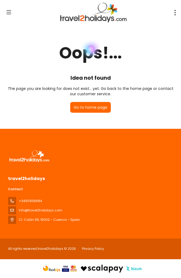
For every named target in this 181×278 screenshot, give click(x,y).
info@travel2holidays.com (40, 210)
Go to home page (90, 107)
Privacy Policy (93, 248)
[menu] (175, 13)
